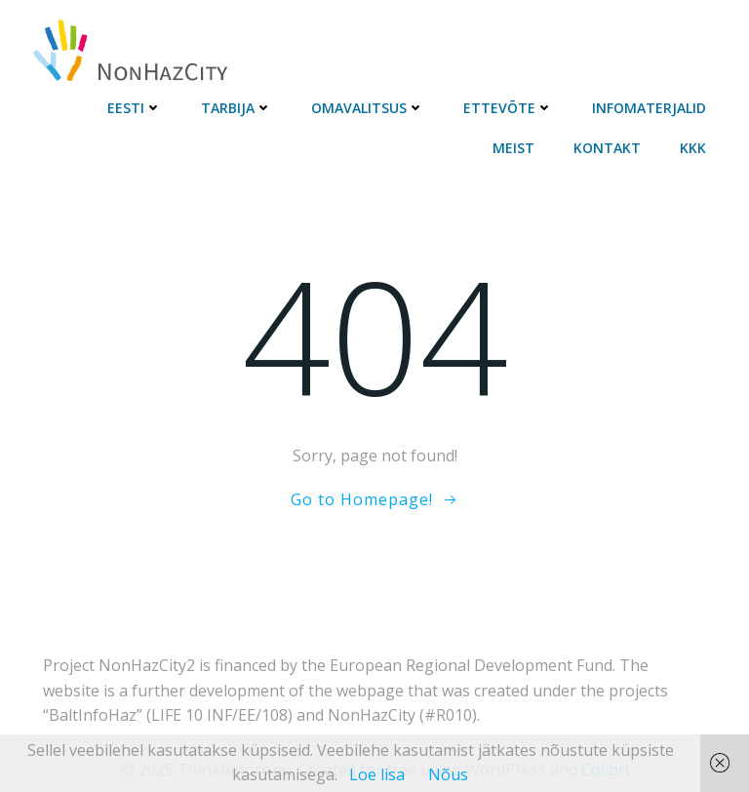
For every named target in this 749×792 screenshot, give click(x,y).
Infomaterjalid (649, 108)
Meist (513, 148)
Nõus (448, 774)
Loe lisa (377, 774)
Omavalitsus (367, 108)
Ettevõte (508, 108)
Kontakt (607, 148)
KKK (693, 148)
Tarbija (236, 108)
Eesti (134, 108)
